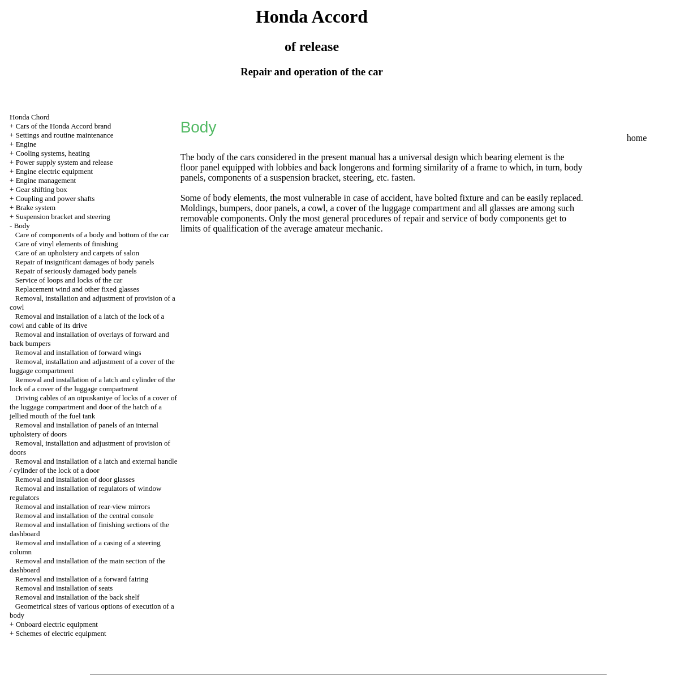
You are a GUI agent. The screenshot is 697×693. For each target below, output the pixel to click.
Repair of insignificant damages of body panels (84, 262)
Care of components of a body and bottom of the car (92, 234)
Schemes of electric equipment (61, 633)
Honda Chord (29, 117)
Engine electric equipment (54, 171)
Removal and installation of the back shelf (77, 597)
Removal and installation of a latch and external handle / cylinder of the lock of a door (93, 465)
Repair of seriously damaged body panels (76, 271)
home (637, 138)
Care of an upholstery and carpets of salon (77, 253)
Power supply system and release (64, 162)
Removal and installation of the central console (84, 515)
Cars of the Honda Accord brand (63, 126)
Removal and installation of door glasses (75, 479)
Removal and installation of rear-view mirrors (82, 506)
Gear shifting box (41, 189)
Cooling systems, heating (53, 153)
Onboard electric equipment (57, 624)
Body (22, 225)
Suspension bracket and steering (63, 216)
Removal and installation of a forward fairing (81, 579)
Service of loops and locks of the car (69, 280)
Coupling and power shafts (55, 198)
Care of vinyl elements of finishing (66, 243)
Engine (26, 144)
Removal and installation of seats (64, 588)
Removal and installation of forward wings (78, 352)
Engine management (46, 180)
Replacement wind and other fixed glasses (77, 289)
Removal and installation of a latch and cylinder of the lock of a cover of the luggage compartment (92, 384)
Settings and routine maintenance (65, 135)
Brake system (35, 207)
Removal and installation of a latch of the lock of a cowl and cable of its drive (87, 321)
